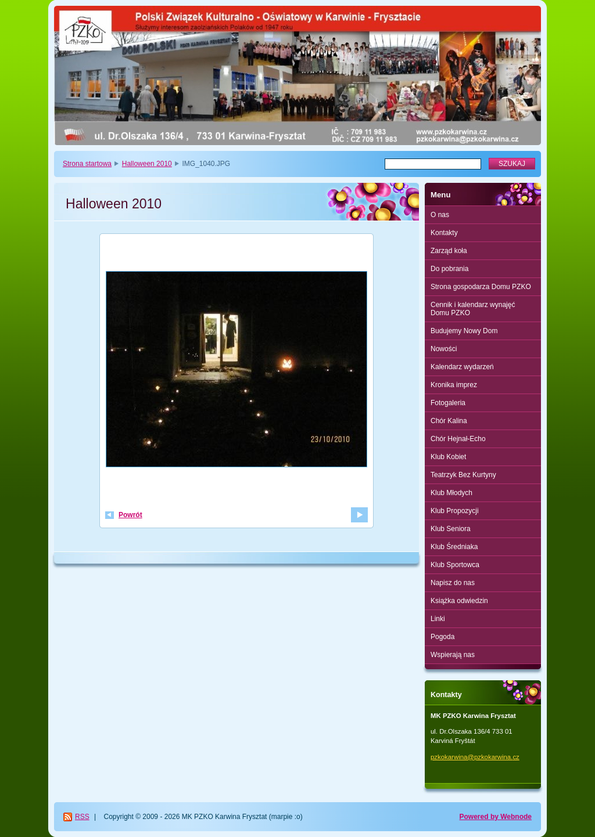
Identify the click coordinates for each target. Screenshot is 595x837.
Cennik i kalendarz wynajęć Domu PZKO (473, 309)
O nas (440, 215)
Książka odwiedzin (459, 601)
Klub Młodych (451, 493)
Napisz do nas (453, 583)
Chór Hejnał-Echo (458, 439)
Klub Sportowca (455, 565)
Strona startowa (87, 164)
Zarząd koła (449, 251)
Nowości (444, 349)
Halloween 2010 (147, 164)
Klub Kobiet (448, 457)
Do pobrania (449, 269)
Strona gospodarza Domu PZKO (481, 287)
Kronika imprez (454, 385)
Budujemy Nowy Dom (464, 331)
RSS (82, 817)
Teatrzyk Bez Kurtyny (463, 475)
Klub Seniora (451, 529)
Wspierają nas (453, 655)
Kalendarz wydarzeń (462, 367)
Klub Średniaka (454, 547)
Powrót (130, 515)
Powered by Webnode (496, 817)
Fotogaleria (448, 403)
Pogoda (442, 637)
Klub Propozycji (455, 511)
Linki (438, 619)
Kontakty (444, 233)
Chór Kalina (449, 421)
